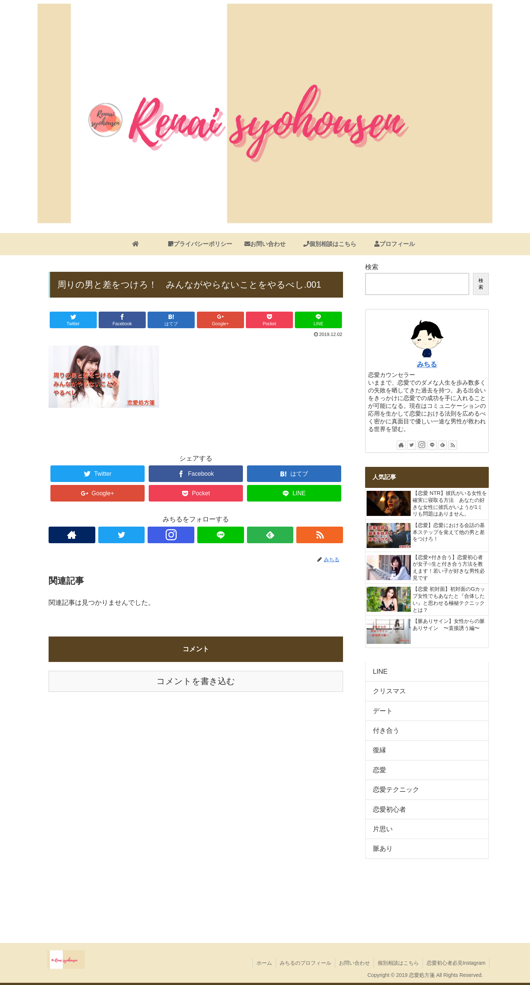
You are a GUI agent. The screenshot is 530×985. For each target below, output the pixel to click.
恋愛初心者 (389, 809)
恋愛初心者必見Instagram (456, 963)
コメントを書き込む (195, 681)
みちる (427, 364)
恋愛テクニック (396, 789)
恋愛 (379, 770)
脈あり (383, 848)
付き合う (386, 730)
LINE (380, 671)
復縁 (379, 750)
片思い (383, 829)
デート (383, 711)
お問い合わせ (354, 963)
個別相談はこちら (398, 963)
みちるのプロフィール (305, 963)
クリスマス (389, 691)
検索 (371, 267)
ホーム (264, 963)
